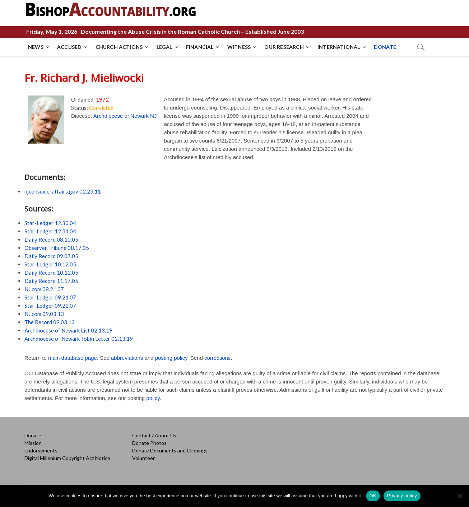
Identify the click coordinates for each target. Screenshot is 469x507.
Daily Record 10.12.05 (51, 272)
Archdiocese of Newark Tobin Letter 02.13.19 (78, 338)
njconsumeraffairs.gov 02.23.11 (62, 191)
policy (152, 398)
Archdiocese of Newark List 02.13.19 (68, 330)
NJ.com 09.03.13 (44, 314)
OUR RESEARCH (283, 47)
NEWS (35, 47)
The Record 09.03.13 (49, 322)
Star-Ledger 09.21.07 (50, 297)
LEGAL (164, 47)
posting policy (171, 358)
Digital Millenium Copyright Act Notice (67, 458)
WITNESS (239, 47)
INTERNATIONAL (338, 47)
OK (373, 495)
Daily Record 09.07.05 (51, 256)
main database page (72, 358)
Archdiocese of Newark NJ (125, 116)
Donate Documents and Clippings (170, 450)
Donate (32, 435)
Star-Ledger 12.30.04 (50, 223)
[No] (460, 495)
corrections (217, 358)
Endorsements (40, 450)
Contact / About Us (154, 435)
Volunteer (143, 458)
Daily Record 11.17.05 (51, 281)
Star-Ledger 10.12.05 (50, 264)
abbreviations (127, 358)
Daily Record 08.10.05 (51, 239)
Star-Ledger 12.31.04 (50, 231)
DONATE (385, 47)
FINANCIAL (200, 47)
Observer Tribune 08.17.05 (56, 248)
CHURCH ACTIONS (119, 47)
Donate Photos (149, 443)
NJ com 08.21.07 (44, 289)
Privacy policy (402, 495)
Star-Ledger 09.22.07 (50, 305)
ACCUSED (69, 47)
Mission (33, 443)
